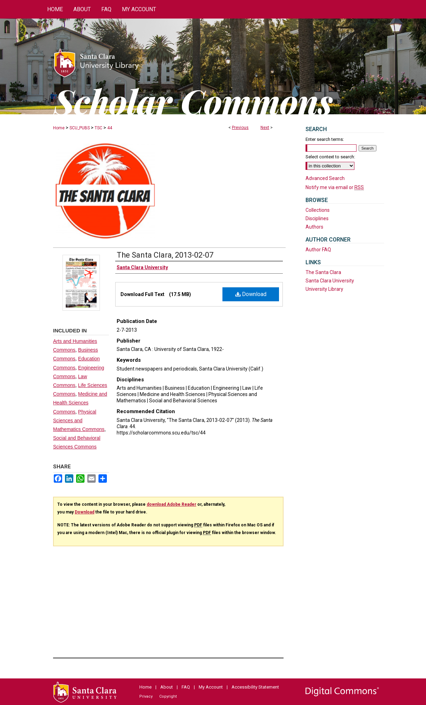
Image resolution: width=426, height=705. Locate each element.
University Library (324, 289)
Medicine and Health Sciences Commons (80, 402)
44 (109, 127)
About (166, 687)
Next (264, 127)
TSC (98, 127)
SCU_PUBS (79, 127)
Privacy (146, 696)
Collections (318, 210)
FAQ (186, 687)
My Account (211, 687)
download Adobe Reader (171, 504)
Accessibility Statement (255, 687)
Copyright (168, 696)
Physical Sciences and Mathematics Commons (78, 420)
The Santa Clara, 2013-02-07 (165, 255)
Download (250, 294)
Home (59, 127)
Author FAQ (318, 249)
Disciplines (317, 218)
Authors (314, 227)
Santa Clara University (330, 280)
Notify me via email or (335, 187)
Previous (240, 127)
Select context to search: (330, 156)
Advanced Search (325, 178)
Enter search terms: (325, 139)
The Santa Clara (323, 272)
